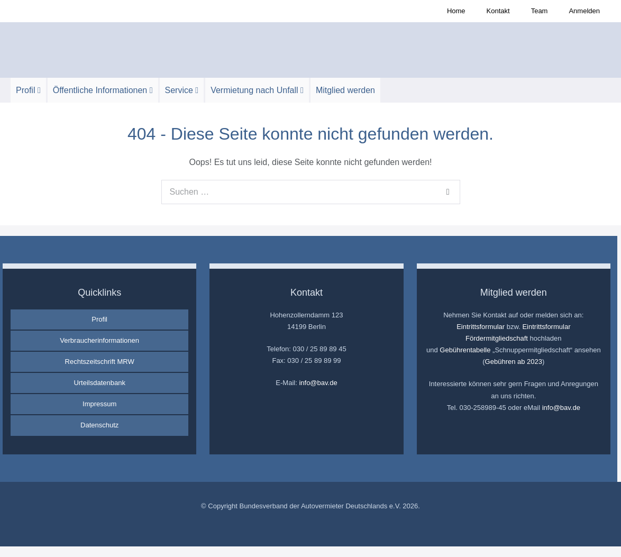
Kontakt (498, 11)
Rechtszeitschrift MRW (99, 362)
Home (456, 11)
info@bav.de (318, 383)
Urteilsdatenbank (99, 383)
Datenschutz (99, 425)
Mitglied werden (345, 90)
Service (182, 90)
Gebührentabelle (465, 350)
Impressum (99, 404)
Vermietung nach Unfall (257, 90)
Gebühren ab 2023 (513, 362)
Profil (28, 90)
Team (539, 11)
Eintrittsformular (480, 327)
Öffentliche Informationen (103, 90)
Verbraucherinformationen (99, 340)
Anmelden (584, 11)
